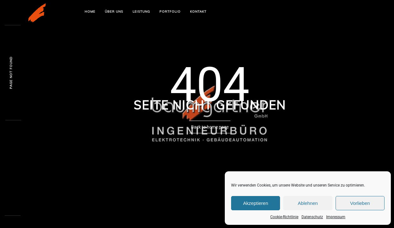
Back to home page (210, 127)
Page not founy (11, 73)
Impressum (335, 217)
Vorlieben (360, 203)
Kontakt (198, 12)
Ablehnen (308, 203)
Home (90, 12)
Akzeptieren (255, 203)
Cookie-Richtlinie (284, 217)
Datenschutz (312, 217)
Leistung (141, 12)
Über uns (114, 12)
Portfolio (170, 12)
